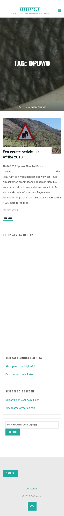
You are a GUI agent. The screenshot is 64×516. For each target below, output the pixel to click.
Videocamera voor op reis (20, 407)
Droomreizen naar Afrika (19, 374)
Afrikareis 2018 (11, 210)
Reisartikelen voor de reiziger (22, 399)
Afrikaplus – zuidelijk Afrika (21, 366)
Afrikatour (30, 9)
